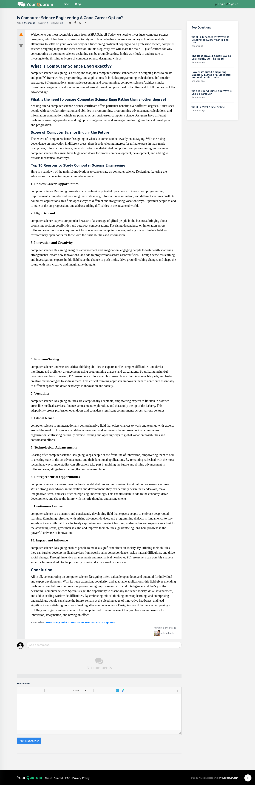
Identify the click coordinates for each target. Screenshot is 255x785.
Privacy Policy (81, 778)
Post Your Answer (29, 741)
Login (220, 4)
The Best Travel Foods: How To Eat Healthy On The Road (211, 57)
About (48, 778)
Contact (58, 778)
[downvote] (21, 46)
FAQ (67, 778)
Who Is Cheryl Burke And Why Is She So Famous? (211, 92)
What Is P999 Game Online (208, 107)
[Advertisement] (103, 313)
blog (78, 4)
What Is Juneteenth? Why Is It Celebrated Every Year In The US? (210, 39)
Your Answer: (24, 683)
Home (65, 4)
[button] (20, 690)
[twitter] (69, 23)
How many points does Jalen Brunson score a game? (80, 622)
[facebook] (74, 23)
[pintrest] (78, 23)
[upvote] (21, 34)
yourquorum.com (229, 777)
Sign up (232, 4)
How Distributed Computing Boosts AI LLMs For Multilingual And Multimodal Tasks (211, 74)
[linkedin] (83, 23)
